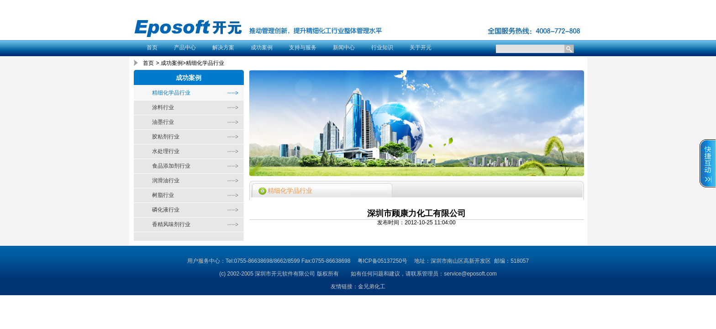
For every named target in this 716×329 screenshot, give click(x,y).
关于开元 (421, 47)
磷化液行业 (165, 210)
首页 (152, 47)
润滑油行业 (165, 180)
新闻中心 (344, 47)
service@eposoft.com (470, 274)
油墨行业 (163, 122)
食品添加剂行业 (171, 166)
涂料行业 (163, 107)
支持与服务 (302, 47)
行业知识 (382, 47)
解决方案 (223, 47)
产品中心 (185, 47)
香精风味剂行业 (171, 224)
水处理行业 (165, 151)
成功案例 (262, 47)
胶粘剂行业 (165, 136)
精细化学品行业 (171, 93)
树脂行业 (163, 195)
